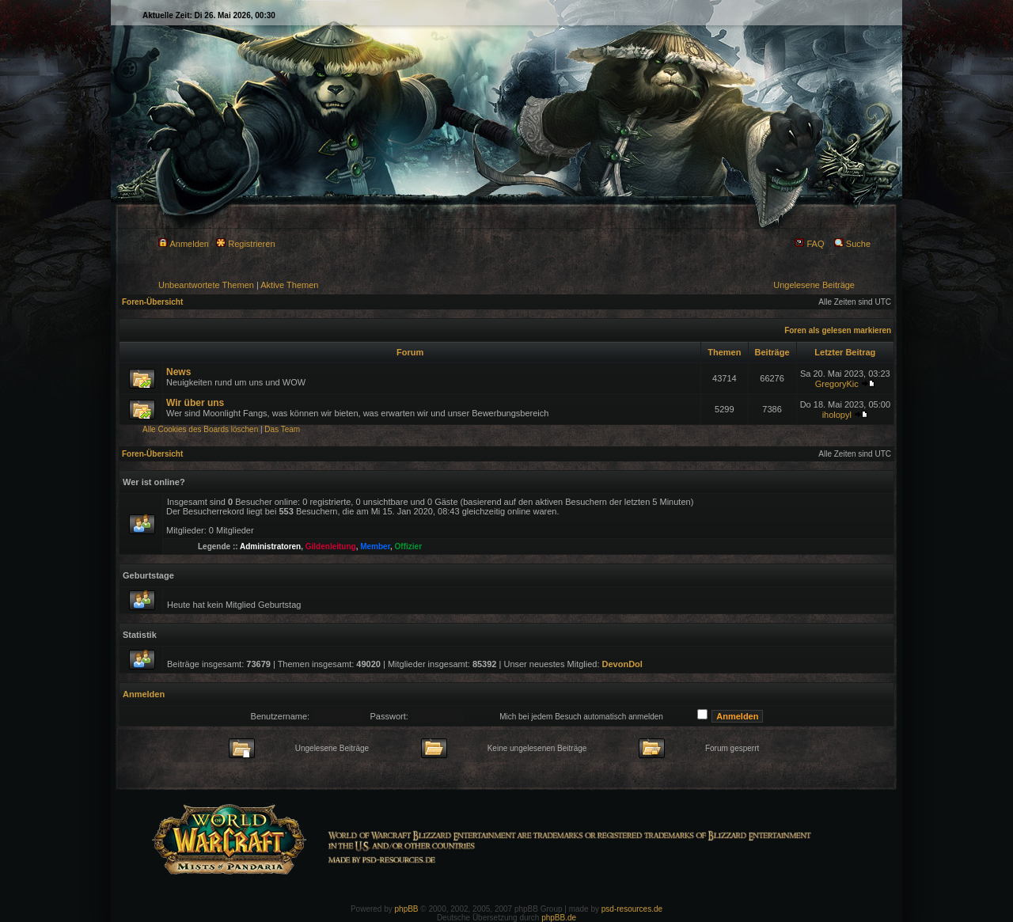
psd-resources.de (631, 909)
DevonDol (622, 664)
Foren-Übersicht (152, 302)
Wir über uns (195, 402)
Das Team (282, 429)
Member (375, 546)
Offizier (408, 546)
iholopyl (837, 414)
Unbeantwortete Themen (206, 285)
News (178, 372)
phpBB (407, 909)
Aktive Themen (289, 285)
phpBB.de (558, 917)
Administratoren (270, 546)
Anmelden (183, 244)
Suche (852, 244)
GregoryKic (837, 384)
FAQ (809, 244)
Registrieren (245, 244)
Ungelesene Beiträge (814, 285)
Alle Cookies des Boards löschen (200, 429)
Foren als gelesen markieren (837, 330)
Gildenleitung (330, 546)
